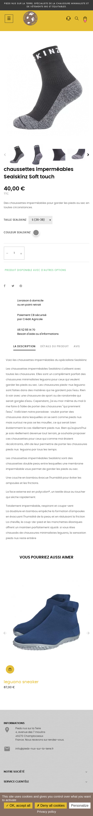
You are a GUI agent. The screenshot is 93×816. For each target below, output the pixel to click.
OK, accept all (18, 805)
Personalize (80, 805)
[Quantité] (14, 253)
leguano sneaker (21, 682)
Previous (5, 155)
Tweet (15, 286)
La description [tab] (24, 346)
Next (88, 155)
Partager (7, 286)
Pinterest (23, 286)
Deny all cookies (51, 805)
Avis (77, 346)
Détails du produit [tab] (54, 346)
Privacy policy (46, 811)
